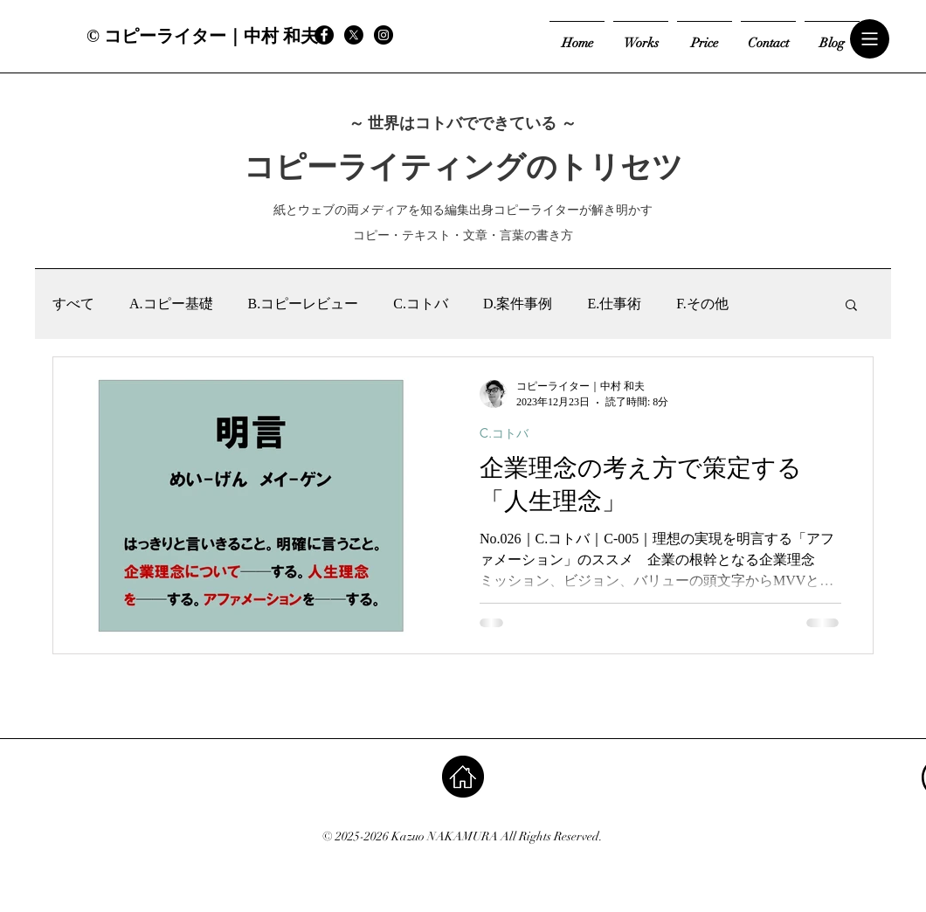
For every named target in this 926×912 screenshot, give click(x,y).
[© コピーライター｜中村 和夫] (202, 35)
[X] (353, 35)
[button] (870, 39)
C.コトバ (420, 303)
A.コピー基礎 (171, 303)
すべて (73, 303)
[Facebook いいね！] (454, 35)
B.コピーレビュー (303, 303)
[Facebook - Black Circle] (324, 35)
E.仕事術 (614, 303)
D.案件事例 (518, 303)
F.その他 (702, 303)
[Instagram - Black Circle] (383, 35)
